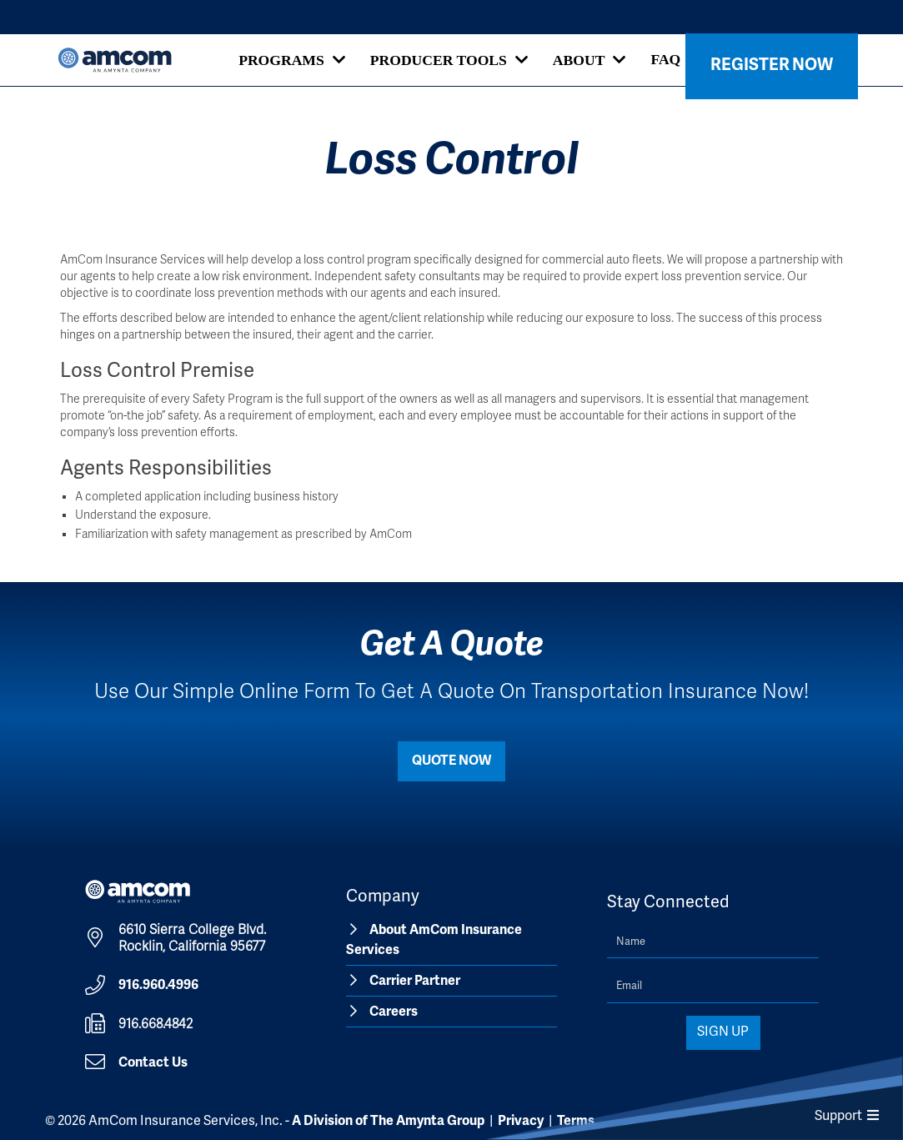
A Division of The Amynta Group (388, 1121)
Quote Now (451, 761)
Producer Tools (438, 60)
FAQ (665, 59)
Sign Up (723, 1032)
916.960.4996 (158, 985)
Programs (281, 60)
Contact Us (153, 1063)
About (579, 60)
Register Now (771, 65)
